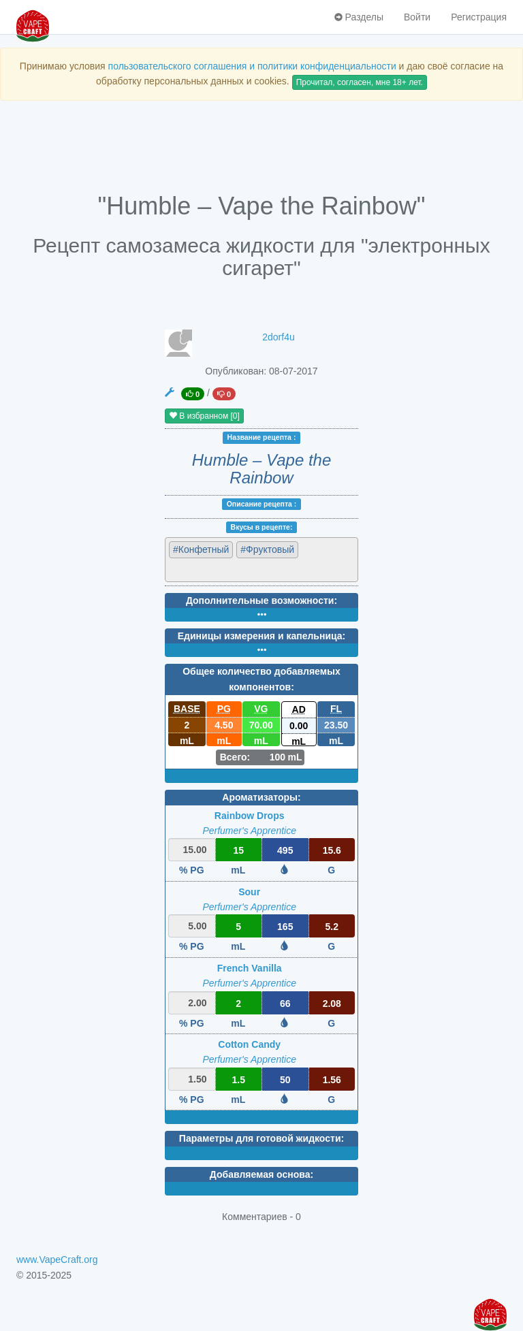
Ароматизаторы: (261, 797)
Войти (417, 17)
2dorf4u (278, 337)
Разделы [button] (358, 17)
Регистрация (479, 17)
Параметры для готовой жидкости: (261, 1138)
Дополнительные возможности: (261, 600)
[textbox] (228, 569)
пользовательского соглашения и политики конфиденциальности (252, 66)
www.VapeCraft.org (57, 1259)
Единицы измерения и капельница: (261, 635)
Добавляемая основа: (261, 1174)
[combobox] (261, 559)
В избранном (204, 416)
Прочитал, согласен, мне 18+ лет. (359, 82)
